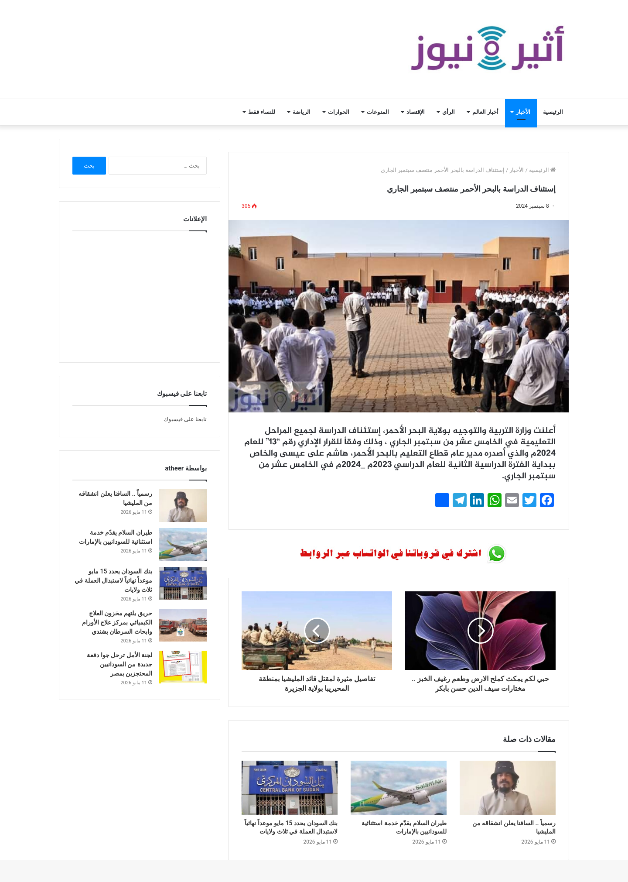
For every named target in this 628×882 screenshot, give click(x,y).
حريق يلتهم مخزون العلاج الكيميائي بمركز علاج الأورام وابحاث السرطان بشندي (117, 622)
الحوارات (338, 112)
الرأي (448, 112)
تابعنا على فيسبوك (185, 419)
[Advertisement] (139, 294)
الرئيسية (553, 112)
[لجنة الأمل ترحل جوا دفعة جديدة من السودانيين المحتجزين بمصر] (183, 667)
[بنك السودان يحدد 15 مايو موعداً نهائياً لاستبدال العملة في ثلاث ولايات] (290, 788)
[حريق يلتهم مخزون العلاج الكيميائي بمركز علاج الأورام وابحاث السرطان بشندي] (183, 625)
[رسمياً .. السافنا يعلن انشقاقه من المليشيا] (508, 788)
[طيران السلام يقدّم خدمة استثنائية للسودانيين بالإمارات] (399, 788)
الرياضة (302, 112)
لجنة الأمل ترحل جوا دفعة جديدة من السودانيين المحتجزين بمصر (119, 664)
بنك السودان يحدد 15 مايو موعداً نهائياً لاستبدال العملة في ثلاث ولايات (113, 580)
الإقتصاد (415, 112)
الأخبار (523, 112)
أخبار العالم (485, 112)
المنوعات (378, 112)
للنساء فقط (261, 112)
